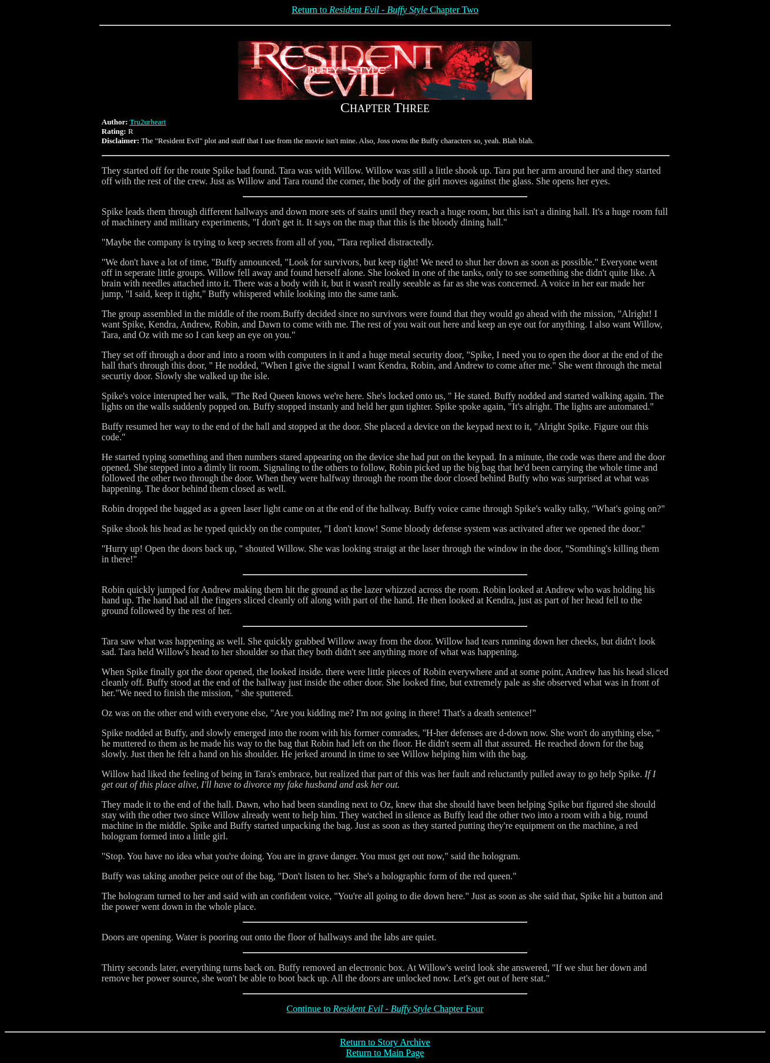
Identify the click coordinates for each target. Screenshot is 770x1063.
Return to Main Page (385, 1053)
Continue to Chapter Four (384, 1009)
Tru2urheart (148, 121)
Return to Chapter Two (385, 10)
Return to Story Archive (385, 1042)
